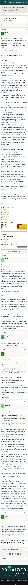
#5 (26, 401)
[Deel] (25, 29)
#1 (26, 29)
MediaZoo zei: (5, 359)
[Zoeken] (26, 2)
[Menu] (2, 2)
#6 (26, 512)
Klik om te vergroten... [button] (14, 372)
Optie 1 (4, 209)
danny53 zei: (5, 412)
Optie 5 (4, 217)
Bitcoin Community (19, 575)
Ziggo (10, 62)
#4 (26, 349)
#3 (26, 332)
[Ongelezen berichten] (23, 2)
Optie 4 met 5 (5, 216)
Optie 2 (4, 211)
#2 (26, 255)
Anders (4, 219)
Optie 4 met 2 (5, 214)
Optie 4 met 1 (5, 212)
